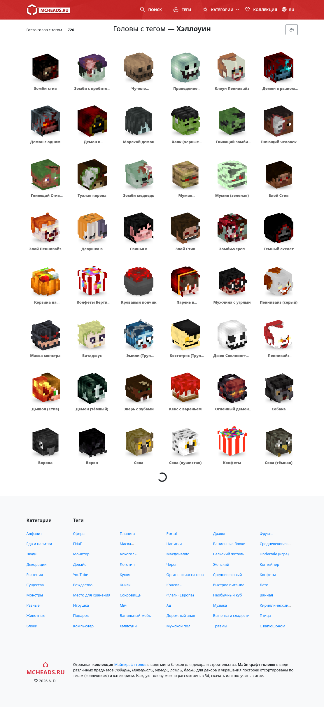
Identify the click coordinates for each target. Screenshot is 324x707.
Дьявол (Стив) (45, 409)
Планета (127, 533)
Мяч (124, 605)
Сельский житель (228, 553)
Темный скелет (279, 248)
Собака (279, 409)
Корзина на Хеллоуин (45, 305)
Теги (182, 9)
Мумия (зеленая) (232, 195)
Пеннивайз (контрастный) (278, 358)
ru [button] (288, 9)
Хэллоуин (128, 626)
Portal (172, 533)
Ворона (45, 462)
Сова (138, 462)
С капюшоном (272, 626)
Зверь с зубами (139, 409)
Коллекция (261, 9)
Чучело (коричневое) (138, 91)
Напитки (174, 543)
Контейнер (269, 564)
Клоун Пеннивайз (232, 88)
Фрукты (267, 533)
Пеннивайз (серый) (278, 302)
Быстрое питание (228, 584)
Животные (36, 615)
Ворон (92, 462)
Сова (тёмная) (279, 462)
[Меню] (292, 29)
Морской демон (139, 141)
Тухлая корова (92, 195)
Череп (172, 564)
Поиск (151, 9)
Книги (125, 584)
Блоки (32, 626)
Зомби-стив (45, 88)
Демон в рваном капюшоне (278, 91)
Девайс (79, 564)
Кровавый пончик (138, 302)
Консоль (174, 584)
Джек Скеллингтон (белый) (232, 358)
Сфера (79, 533)
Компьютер (83, 626)
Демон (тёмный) (92, 409)
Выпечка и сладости (231, 615)
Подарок (81, 615)
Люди (32, 553)
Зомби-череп (232, 248)
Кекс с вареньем (185, 409)
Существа (35, 584)
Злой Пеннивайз (45, 248)
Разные (33, 605)
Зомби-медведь (138, 195)
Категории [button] (221, 9)
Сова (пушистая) (185, 462)
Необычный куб (227, 595)
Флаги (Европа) (180, 595)
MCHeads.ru (46, 669)
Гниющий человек (279, 141)
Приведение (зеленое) (185, 91)
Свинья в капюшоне (138, 251)
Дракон (220, 533)
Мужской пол (178, 626)
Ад (169, 605)
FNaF (77, 543)
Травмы (220, 626)
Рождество (83, 584)
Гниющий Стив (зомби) (45, 198)
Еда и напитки (39, 543)
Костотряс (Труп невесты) (185, 358)
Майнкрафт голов (130, 664)
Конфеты (232, 462)
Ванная (266, 595)
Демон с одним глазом (45, 144)
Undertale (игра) (274, 553)
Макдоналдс (178, 553)
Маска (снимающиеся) (134, 546)
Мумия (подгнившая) (185, 198)
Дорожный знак (181, 615)
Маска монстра (45, 355)
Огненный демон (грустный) (232, 411)
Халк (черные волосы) (185, 144)
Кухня (125, 574)
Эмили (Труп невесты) (139, 358)
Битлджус (92, 355)
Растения (35, 574)
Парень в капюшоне (185, 305)
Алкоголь (128, 553)
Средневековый (227, 574)
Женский (221, 564)
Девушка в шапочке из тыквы (92, 251)
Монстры (35, 595)
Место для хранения (92, 595)
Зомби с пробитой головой (92, 91)
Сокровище (130, 595)
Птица (265, 615)
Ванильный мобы (136, 615)
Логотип (127, 564)
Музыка (220, 605)
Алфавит (34, 533)
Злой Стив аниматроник (185, 251)
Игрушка (81, 605)
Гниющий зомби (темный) (232, 144)
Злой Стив (279, 195)
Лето (264, 584)
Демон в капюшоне (91, 144)
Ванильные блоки (229, 543)
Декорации (37, 564)
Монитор (81, 553)
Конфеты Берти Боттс (92, 305)
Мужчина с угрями (232, 302)
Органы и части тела (185, 574)
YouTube (80, 574)
